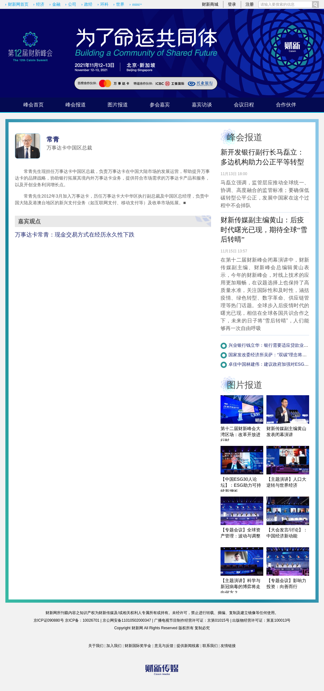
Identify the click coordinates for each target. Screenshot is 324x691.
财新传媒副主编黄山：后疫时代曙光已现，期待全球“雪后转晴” (264, 230)
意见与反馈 (163, 645)
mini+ (137, 4)
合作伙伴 (286, 104)
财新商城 (210, 4)
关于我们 (95, 645)
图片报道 (118, 104)
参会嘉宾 (160, 104)
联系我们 (210, 645)
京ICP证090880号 (49, 620)
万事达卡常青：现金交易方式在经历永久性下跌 (74, 234)
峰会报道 (75, 104)
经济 (40, 4)
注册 (250, 4)
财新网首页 (18, 4)
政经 (88, 4)
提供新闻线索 (188, 645)
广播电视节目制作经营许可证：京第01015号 (191, 620)
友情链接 (228, 645)
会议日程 (244, 104)
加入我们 (114, 645)
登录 (232, 4)
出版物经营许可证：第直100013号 (261, 620)
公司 (72, 4)
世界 (120, 4)
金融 (56, 4)
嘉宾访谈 (202, 104)
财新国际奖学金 (138, 645)
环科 (104, 4)
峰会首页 (33, 104)
